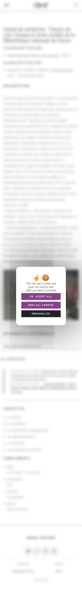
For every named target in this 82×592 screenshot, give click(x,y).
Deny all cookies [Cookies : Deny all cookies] (41, 305)
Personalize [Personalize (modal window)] (41, 313)
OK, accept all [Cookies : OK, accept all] (41, 296)
